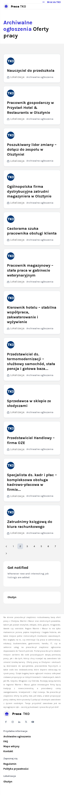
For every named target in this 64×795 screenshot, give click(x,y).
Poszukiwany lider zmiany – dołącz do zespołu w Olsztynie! (31, 150)
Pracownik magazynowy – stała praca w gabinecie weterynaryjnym (30, 270)
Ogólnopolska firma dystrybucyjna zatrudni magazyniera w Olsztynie (29, 191)
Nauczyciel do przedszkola (30, 70)
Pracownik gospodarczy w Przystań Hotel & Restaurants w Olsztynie (30, 108)
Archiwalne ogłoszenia (39, 77)
